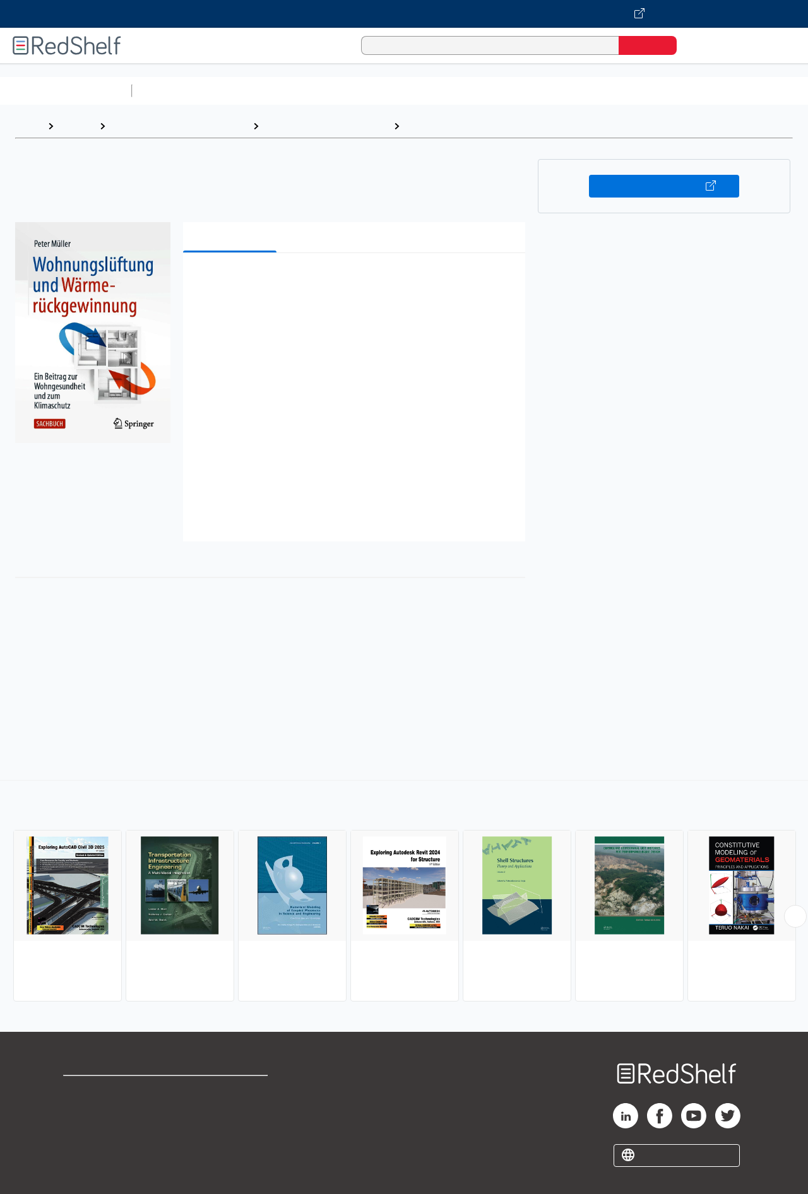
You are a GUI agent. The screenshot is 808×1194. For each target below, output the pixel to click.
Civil (415, 126)
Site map (84, 1151)
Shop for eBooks (103, 1091)
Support (82, 1111)
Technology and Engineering (326, 126)
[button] (356, 282)
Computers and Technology (360, 91)
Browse (76, 126)
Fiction (713, 91)
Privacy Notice (98, 1131)
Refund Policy (232, 1111)
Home (28, 126)
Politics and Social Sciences (622, 91)
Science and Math (247, 91)
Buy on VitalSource (664, 186)
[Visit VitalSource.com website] (404, 14)
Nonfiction (764, 91)
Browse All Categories (65, 91)
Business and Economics (489, 91)
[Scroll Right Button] (795, 916)
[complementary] (404, 892)
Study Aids (170, 91)
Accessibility (229, 1131)
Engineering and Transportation (179, 126)
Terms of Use (232, 1091)
